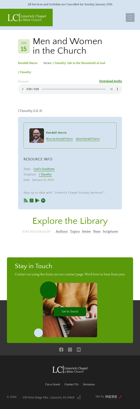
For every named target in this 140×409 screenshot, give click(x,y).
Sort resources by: (36, 231)
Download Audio (110, 81)
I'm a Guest (52, 384)
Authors (62, 231)
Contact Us (71, 384)
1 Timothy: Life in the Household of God (79, 63)
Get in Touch (70, 311)
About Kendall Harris (88, 138)
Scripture (30, 174)
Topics (75, 231)
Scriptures (110, 231)
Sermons (89, 384)
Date (27, 180)
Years (97, 231)
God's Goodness (44, 169)
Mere (108, 395)
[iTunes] (31, 201)
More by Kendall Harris (59, 138)
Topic (27, 169)
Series (86, 231)
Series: (47, 63)
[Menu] (130, 17)
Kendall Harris (28, 63)
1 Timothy (24, 72)
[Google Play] (37, 201)
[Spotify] (43, 201)
